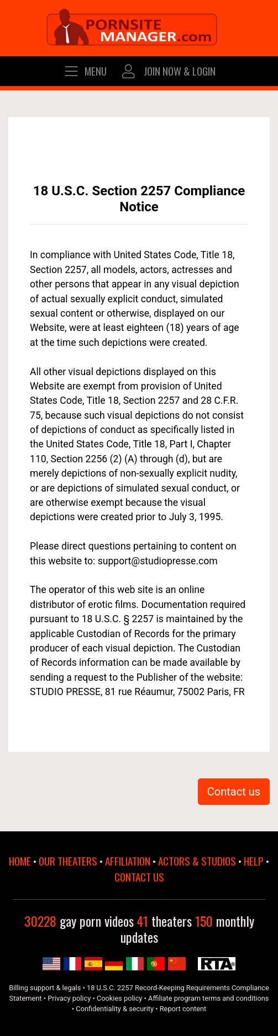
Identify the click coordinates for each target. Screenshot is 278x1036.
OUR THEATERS (68, 861)
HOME (20, 861)
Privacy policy (69, 998)
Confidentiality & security (115, 1009)
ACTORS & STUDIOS (197, 861)
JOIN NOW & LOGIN (168, 71)
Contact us (233, 791)
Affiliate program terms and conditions (208, 998)
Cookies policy (120, 998)
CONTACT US (139, 877)
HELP (254, 861)
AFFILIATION (127, 861)
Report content (183, 1009)
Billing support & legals (45, 988)
